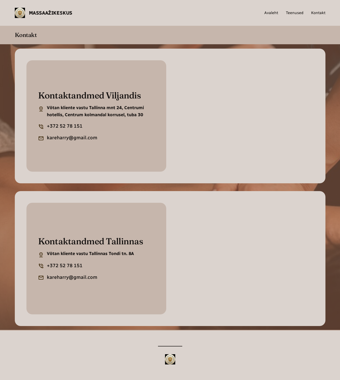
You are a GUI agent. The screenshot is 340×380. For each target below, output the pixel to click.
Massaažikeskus (50, 13)
